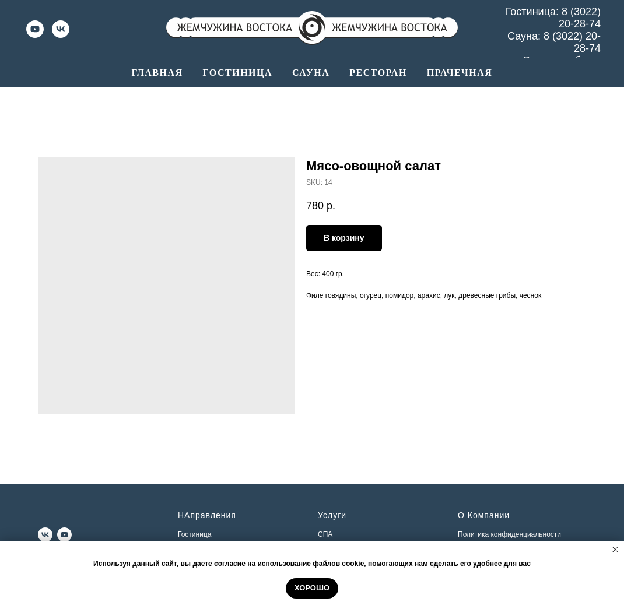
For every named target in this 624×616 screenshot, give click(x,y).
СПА (325, 534)
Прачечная (460, 73)
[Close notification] (615, 549)
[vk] (60, 29)
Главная (157, 73)
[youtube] (35, 29)
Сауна (310, 73)
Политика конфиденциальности (509, 534)
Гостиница (237, 73)
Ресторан (378, 73)
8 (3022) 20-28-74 (580, 18)
